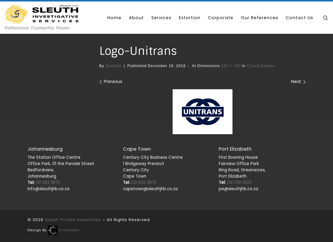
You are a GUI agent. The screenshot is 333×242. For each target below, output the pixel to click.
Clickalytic (69, 230)
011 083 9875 (44, 182)
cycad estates (260, 66)
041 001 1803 (235, 182)
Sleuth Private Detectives (73, 220)
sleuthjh (113, 66)
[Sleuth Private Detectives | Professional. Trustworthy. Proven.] (41, 13)
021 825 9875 (139, 182)
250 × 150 (230, 66)
